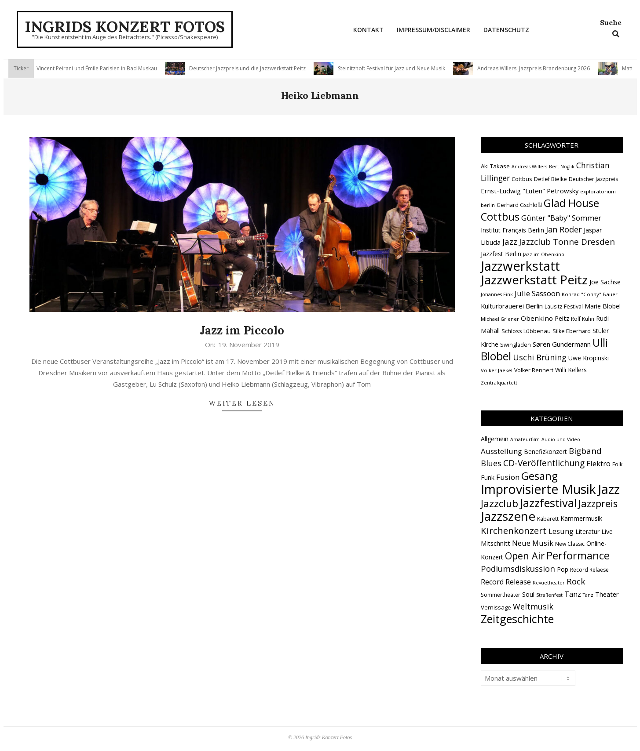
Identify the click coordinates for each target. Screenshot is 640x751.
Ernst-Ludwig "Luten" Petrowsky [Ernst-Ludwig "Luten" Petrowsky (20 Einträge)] (529, 190)
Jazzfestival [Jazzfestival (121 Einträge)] (548, 502)
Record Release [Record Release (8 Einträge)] (506, 582)
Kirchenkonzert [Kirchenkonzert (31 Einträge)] (514, 530)
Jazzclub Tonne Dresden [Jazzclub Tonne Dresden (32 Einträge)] (567, 241)
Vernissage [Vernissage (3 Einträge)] (496, 607)
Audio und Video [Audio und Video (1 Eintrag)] (560, 439)
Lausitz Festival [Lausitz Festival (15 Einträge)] (564, 306)
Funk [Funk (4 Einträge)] (487, 477)
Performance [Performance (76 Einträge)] (578, 555)
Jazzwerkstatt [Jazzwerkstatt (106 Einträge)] (520, 266)
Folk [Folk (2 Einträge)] (617, 464)
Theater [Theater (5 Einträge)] (607, 594)
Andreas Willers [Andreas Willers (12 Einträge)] (529, 166)
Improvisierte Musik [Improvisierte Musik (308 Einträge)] (538, 488)
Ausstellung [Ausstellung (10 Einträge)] (501, 451)
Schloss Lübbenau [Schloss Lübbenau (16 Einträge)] (526, 331)
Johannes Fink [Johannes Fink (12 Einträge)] (497, 294)
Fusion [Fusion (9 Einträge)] (507, 477)
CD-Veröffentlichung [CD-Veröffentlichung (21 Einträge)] (544, 463)
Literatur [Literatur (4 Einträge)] (587, 531)
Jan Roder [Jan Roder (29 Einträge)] (564, 229)
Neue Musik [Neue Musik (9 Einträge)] (532, 543)
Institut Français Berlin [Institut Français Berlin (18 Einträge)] (512, 230)
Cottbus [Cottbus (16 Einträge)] (522, 179)
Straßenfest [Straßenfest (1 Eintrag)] (549, 595)
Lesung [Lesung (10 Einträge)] (561, 531)
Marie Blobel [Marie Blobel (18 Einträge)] (603, 306)
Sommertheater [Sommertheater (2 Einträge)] (500, 595)
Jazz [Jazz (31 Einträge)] (509, 241)
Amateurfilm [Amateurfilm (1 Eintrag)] (525, 439)
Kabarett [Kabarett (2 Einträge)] (548, 518)
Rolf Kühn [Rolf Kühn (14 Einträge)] (582, 319)
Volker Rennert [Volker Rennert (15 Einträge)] (533, 370)
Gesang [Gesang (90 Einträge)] (539, 475)
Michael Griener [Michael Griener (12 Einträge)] (500, 319)
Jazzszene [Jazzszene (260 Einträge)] (508, 516)
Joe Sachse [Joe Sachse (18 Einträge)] (605, 282)
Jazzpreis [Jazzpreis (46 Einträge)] (598, 503)
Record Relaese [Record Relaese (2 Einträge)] (589, 569)
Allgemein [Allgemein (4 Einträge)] (494, 439)
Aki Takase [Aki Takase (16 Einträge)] (495, 166)
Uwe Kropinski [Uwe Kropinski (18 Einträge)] (588, 358)
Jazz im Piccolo (242, 330)
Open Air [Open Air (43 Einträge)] (525, 555)
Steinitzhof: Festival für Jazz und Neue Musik (396, 68)
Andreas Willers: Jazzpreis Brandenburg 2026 (538, 68)
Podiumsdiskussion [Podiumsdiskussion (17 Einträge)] (518, 568)
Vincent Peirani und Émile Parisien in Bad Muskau (101, 68)
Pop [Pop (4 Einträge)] (562, 569)
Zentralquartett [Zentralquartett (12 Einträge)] (499, 383)
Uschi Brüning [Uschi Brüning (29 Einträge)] (540, 357)
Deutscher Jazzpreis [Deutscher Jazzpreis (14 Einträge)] (593, 179)
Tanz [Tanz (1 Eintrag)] (588, 595)
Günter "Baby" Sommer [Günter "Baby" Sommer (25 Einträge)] (561, 218)
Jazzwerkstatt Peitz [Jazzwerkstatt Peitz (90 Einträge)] (534, 279)
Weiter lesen (242, 403)
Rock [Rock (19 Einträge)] (576, 581)
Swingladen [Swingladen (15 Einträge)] (515, 344)
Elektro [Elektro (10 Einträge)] (598, 463)
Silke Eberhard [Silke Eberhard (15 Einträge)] (571, 331)
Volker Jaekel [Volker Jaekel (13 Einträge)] (496, 370)
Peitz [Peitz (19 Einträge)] (562, 318)
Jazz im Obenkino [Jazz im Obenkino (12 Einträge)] (543, 254)
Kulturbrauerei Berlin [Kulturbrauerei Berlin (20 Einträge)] (512, 305)
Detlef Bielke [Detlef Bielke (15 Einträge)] (550, 179)
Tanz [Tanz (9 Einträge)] (572, 594)
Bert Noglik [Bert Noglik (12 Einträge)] (561, 166)
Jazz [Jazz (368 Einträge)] (609, 489)
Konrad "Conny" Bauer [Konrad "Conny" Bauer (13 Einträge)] (590, 294)
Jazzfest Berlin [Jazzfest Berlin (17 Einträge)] (501, 254)
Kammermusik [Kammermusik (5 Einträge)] (581, 518)
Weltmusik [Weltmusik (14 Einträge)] (533, 606)
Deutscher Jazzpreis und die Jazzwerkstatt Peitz (252, 68)
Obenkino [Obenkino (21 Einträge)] (537, 318)
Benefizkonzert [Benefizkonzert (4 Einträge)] (545, 451)
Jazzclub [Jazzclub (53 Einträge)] (499, 503)
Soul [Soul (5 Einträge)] (528, 594)
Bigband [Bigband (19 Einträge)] (585, 451)
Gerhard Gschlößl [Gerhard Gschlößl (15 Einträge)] (519, 205)
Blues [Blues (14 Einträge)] (491, 463)
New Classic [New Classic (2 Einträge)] (570, 544)
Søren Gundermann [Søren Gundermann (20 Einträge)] (562, 344)
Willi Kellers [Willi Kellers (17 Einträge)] (571, 370)
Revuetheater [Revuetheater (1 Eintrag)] (549, 583)
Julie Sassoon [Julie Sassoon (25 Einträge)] (537, 293)
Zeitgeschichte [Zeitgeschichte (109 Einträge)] (517, 618)
